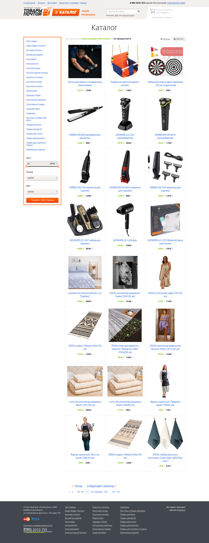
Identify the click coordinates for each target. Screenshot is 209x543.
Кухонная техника (34, 86)
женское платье (128, 15)
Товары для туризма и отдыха (36, 143)
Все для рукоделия (34, 54)
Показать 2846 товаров (42, 200)
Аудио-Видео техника (36, 45)
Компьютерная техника (37, 72)
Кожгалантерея (33, 68)
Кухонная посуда (34, 81)
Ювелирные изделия (35, 149)
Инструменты (32, 63)
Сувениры (30, 113)
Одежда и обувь (33, 95)
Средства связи (33, 108)
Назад (78, 486)
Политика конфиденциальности (38, 525)
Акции (85, 10)
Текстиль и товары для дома (36, 118)
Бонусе (182, 510)
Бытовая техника (34, 50)
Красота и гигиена (34, 77)
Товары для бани (33, 124)
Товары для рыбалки (35, 138)
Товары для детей (34, 129)
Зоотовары (31, 59)
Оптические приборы (36, 99)
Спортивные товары (35, 104)
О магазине (29, 2)
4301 (116, 15)
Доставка (52, 2)
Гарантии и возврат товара (73, 2)
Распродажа (88, 14)
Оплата (41, 2)
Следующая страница (100, 486)
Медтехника (31, 90)
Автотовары (31, 41)
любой (31, 177)
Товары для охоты (34, 133)
